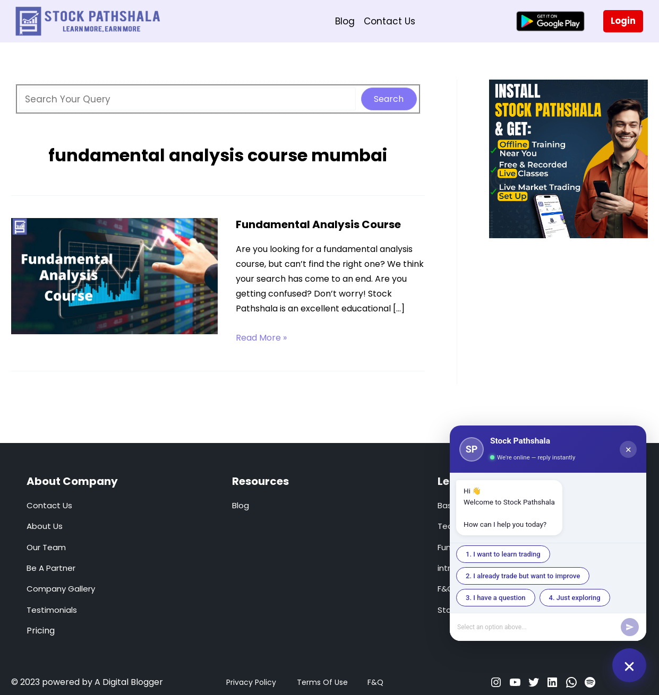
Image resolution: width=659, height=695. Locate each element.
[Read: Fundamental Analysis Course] (114, 275)
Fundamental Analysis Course (318, 224)
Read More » (261, 338)
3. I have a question (496, 598)
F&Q (375, 682)
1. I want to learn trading (503, 554)
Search (389, 99)
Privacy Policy (251, 682)
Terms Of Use (322, 682)
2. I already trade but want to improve (523, 576)
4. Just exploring (575, 598)
